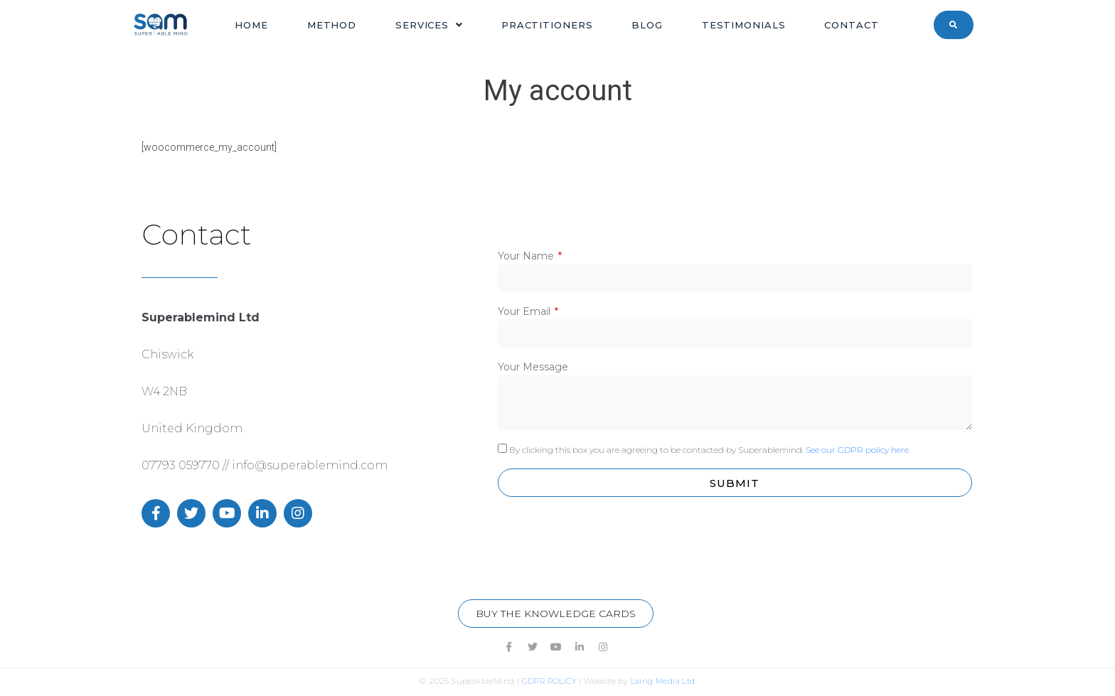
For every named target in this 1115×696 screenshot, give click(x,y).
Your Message (533, 366)
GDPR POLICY (549, 681)
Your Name (527, 256)
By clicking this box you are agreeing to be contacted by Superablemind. (709, 449)
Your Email (525, 311)
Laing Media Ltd (663, 681)
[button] (555, 613)
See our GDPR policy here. (858, 449)
